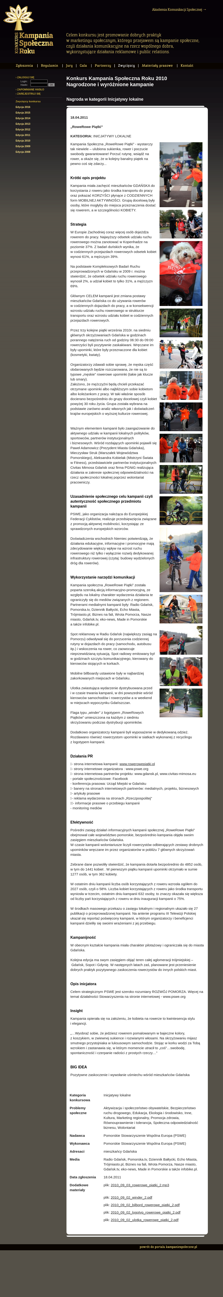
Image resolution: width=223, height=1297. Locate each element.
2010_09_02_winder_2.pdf (131, 1197)
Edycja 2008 (23, 151)
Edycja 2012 (23, 129)
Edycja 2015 (23, 112)
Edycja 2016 (23, 107)
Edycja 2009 (23, 146)
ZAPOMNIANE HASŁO (30, 89)
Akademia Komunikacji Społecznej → (179, 9)
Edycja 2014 (23, 118)
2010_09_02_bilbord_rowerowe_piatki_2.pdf (145, 1205)
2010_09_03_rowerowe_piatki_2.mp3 (140, 1185)
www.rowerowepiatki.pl (137, 764)
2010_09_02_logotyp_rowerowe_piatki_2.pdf (146, 1212)
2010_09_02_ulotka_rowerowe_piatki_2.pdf (144, 1220)
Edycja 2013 (23, 123)
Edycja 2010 (23, 140)
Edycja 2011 (23, 135)
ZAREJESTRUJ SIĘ (29, 93)
